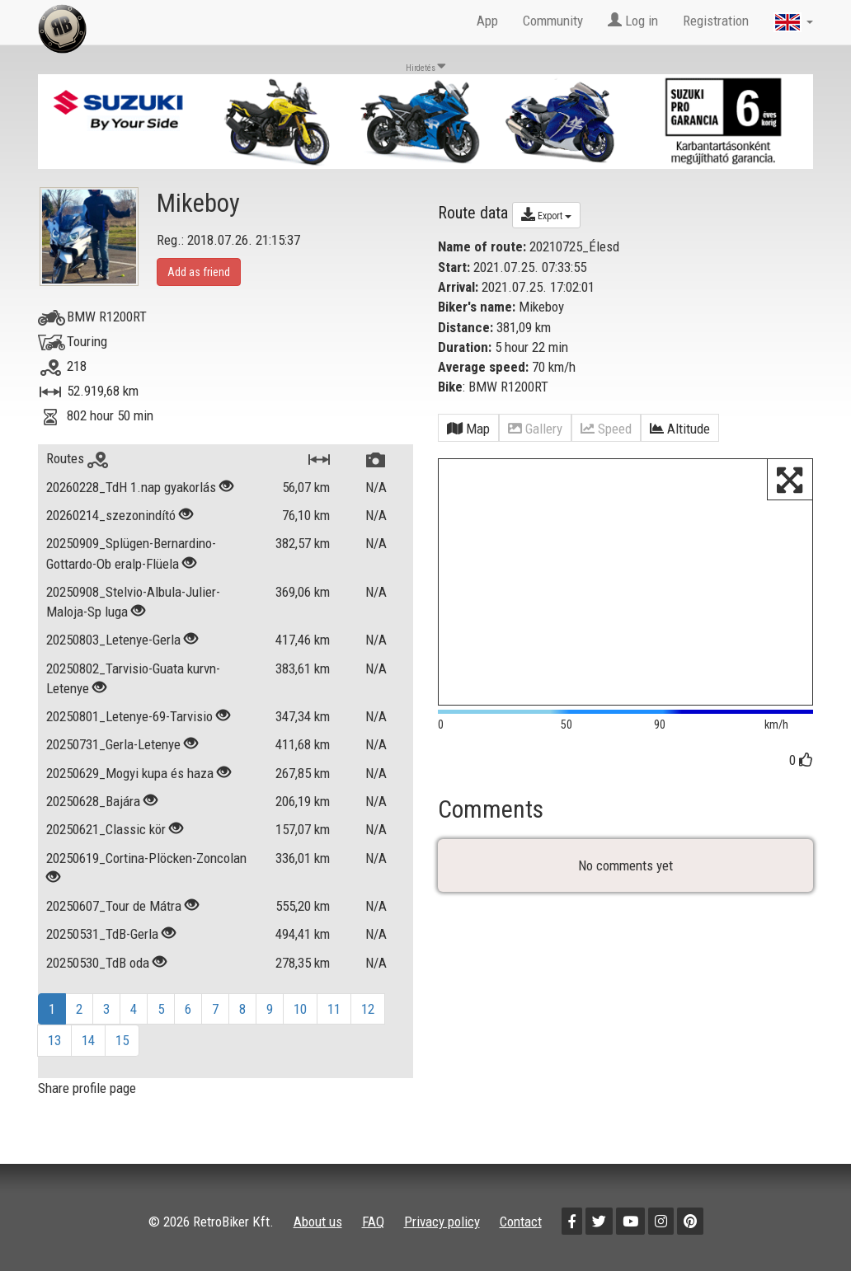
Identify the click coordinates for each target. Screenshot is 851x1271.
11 (334, 1009)
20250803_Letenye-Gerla (113, 639)
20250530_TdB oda (99, 962)
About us (318, 1221)
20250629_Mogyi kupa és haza (131, 773)
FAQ (373, 1221)
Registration (716, 20)
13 (54, 1040)
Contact (521, 1221)
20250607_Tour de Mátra (115, 906)
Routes (77, 458)
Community (553, 20)
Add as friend (198, 272)
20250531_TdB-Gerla (104, 934)
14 (88, 1040)
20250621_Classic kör (107, 829)
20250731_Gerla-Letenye (115, 744)
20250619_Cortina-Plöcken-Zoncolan (146, 858)
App (487, 20)
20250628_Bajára (94, 801)
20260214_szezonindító (111, 515)
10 (300, 1009)
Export (546, 214)
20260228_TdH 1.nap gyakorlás (132, 487)
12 (367, 1009)
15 (122, 1040)
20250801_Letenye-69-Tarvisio (129, 716)
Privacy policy (442, 1221)
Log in (633, 20)
